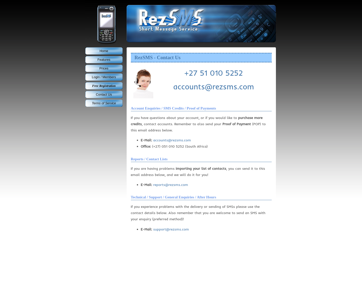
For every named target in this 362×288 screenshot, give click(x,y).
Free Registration (103, 86)
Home (104, 51)
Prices (103, 68)
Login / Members (104, 77)
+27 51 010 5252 (213, 73)
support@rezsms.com (171, 229)
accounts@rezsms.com (213, 86)
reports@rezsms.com (170, 184)
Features (104, 59)
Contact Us (104, 94)
